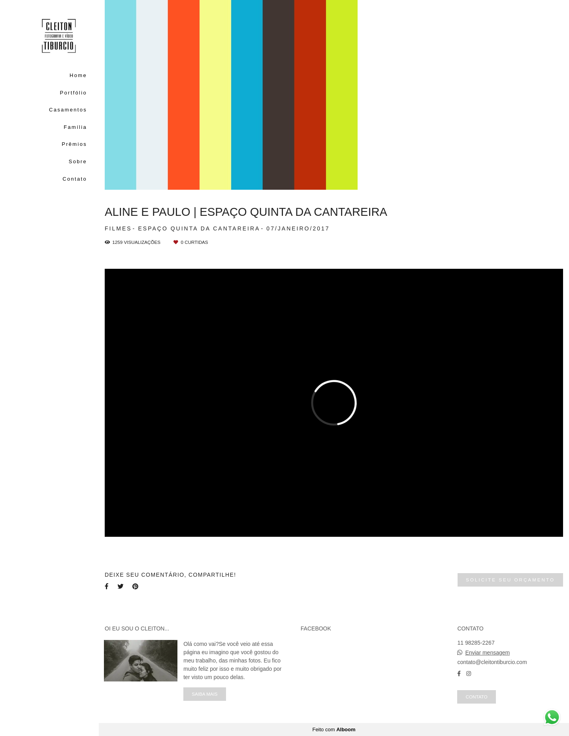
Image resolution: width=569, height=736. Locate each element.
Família (75, 127)
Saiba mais (204, 693)
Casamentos (68, 110)
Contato (74, 179)
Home (78, 75)
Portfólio (73, 93)
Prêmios (74, 144)
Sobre (78, 161)
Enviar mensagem (487, 652)
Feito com (333, 729)
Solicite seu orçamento (510, 579)
